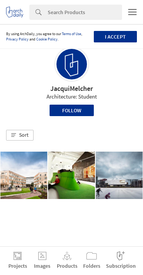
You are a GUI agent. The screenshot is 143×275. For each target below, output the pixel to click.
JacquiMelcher (71, 88)
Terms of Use (71, 33)
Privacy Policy (17, 39)
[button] (20, 135)
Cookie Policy (47, 39)
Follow (71, 110)
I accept (115, 36)
